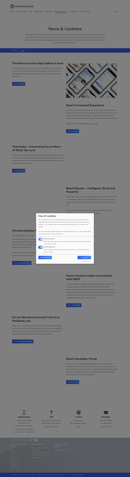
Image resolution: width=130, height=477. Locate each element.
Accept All (84, 257)
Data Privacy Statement (55, 234)
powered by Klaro (86, 261)
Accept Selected (45, 257)
